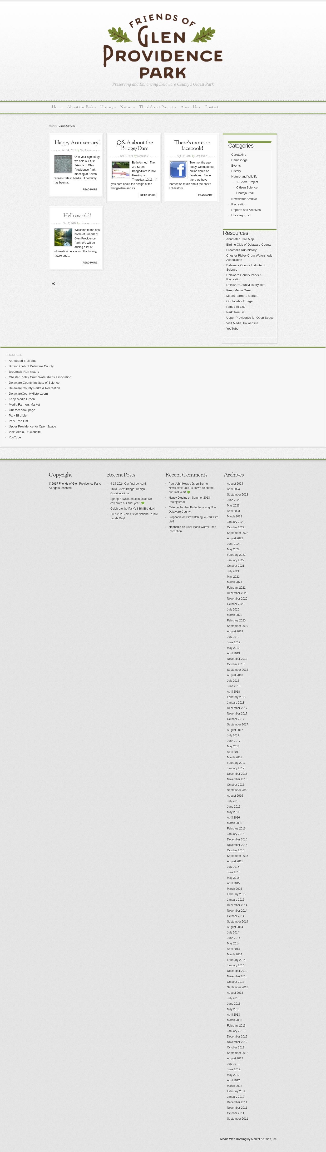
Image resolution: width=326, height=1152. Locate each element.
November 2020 (237, 598)
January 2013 (235, 1031)
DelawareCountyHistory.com (245, 285)
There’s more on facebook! (192, 146)
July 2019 (233, 637)
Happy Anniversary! (77, 143)
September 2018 (237, 669)
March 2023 (234, 516)
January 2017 (235, 768)
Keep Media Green (239, 290)
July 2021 (233, 571)
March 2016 (234, 823)
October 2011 (235, 1113)
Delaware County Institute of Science (34, 382)
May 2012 (233, 1075)
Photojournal (245, 193)
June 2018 (233, 686)
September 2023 (237, 494)
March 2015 (234, 888)
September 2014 (237, 921)
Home (57, 107)
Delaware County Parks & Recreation (34, 388)
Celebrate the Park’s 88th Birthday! (132, 508)
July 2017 (233, 735)
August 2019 (235, 631)
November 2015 (237, 845)
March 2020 (234, 615)
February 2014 (236, 960)
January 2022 (235, 560)
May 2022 (233, 549)
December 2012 (237, 1036)
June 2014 (233, 938)
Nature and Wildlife (244, 176)
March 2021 (234, 582)
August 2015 (235, 861)
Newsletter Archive (244, 199)
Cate (172, 507)
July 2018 (233, 680)
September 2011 (237, 1118)
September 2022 (237, 533)
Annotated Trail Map (240, 239)
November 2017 (237, 713)
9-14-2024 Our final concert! (128, 483)
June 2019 (233, 642)
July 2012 (233, 1064)
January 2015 (235, 899)
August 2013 (235, 992)
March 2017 (234, 757)
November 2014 (237, 910)
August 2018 (235, 675)
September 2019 (237, 626)
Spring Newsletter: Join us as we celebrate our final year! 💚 (191, 488)
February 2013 (236, 1025)
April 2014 (233, 949)
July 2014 (233, 932)
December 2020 (237, 593)
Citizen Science (247, 187)
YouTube (232, 328)
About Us (190, 107)
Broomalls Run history (241, 250)
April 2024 (233, 489)
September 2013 (237, 987)
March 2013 (234, 1020)
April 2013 (233, 1014)
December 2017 (237, 708)
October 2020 (235, 604)
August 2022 (235, 538)
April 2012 (233, 1080)
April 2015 (233, 883)
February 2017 (236, 763)
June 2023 (233, 500)
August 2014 (235, 927)
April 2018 (233, 691)
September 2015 (237, 856)
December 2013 (237, 971)
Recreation (238, 204)
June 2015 (233, 872)
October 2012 (235, 1047)
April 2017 (233, 752)
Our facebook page (239, 301)
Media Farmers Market (241, 296)
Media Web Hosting (233, 1139)
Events (236, 165)
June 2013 (233, 1003)
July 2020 (233, 609)
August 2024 (235, 483)
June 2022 (233, 544)
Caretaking (238, 154)
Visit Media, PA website (242, 323)
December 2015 (237, 839)
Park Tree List (235, 312)
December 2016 (237, 773)
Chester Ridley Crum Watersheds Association (40, 377)
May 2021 (233, 576)
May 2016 (233, 812)
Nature (127, 107)
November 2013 (237, 976)
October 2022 (235, 527)
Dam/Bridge (239, 160)
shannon (85, 223)
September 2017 (237, 724)
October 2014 (235, 916)
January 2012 (235, 1096)
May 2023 (233, 505)
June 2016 (233, 806)
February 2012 (236, 1091)
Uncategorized (241, 215)
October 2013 (235, 981)
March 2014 (234, 954)
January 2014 (235, 965)
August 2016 (235, 795)
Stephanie (85, 150)
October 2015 (235, 850)
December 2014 (237, 905)
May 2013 (233, 1009)
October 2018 (235, 664)
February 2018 (236, 697)
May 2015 (233, 877)
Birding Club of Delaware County (248, 244)
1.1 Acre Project (247, 182)
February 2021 (236, 587)
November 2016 (237, 779)
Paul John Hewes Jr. (182, 483)
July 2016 (233, 801)
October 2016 (235, 784)
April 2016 (233, 817)
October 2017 (235, 719)
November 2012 (237, 1042)
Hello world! (77, 216)
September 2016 (237, 790)
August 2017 (235, 730)
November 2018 (237, 658)
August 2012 (235, 1058)
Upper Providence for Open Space (250, 317)
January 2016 (235, 834)
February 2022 (236, 554)
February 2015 (236, 894)
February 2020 (236, 620)
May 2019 (233, 648)
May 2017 (233, 746)
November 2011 (237, 1107)
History (108, 107)
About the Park (81, 107)
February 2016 (236, 828)
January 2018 (235, 702)
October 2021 (235, 565)
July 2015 (233, 867)
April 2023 (233, 511)
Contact (211, 107)
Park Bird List (235, 306)
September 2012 (237, 1053)
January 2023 (235, 522)
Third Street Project (157, 107)
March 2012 (234, 1085)
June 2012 (233, 1069)
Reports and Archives (246, 210)
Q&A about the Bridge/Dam (135, 146)
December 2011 (237, 1102)
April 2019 (233, 653)
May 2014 (233, 943)
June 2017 (233, 741)
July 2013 (233, 998)
